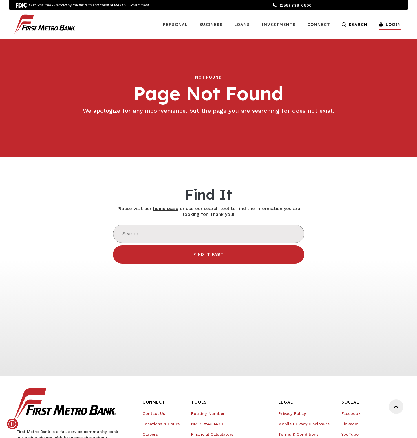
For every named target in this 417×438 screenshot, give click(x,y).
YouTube (350, 434)
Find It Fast (208, 254)
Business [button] (211, 24)
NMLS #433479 (207, 423)
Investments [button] (278, 24)
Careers (150, 434)
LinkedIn (350, 423)
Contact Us (153, 413)
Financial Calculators (212, 434)
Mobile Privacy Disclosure (304, 423)
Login (390, 24)
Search (354, 24)
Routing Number (208, 413)
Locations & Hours (161, 423)
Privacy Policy (292, 413)
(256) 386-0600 (292, 5)
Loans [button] (242, 24)
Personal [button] (175, 24)
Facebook (351, 413)
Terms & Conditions (298, 434)
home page (165, 208)
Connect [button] (318, 24)
